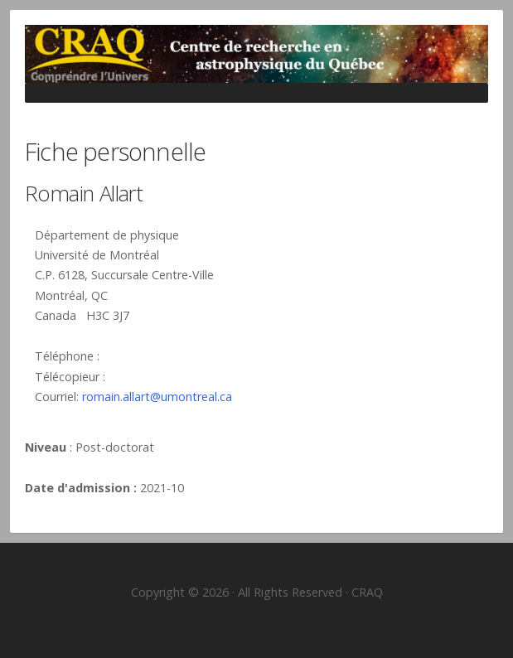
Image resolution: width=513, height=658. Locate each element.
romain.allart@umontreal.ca (157, 396)
